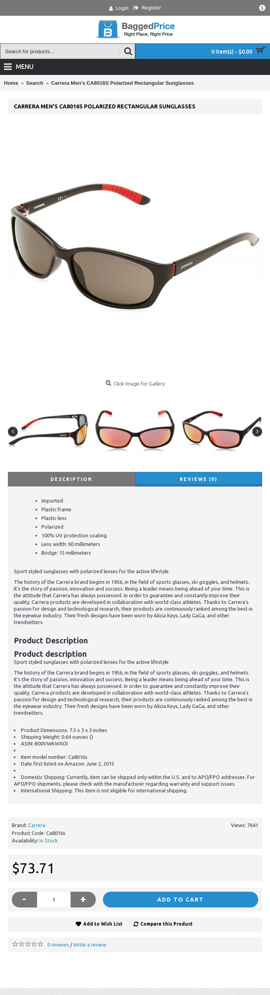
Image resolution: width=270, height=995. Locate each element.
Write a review (89, 944)
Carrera (36, 825)
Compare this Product (166, 923)
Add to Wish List (103, 923)
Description (71, 479)
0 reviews (58, 944)
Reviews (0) (199, 479)
